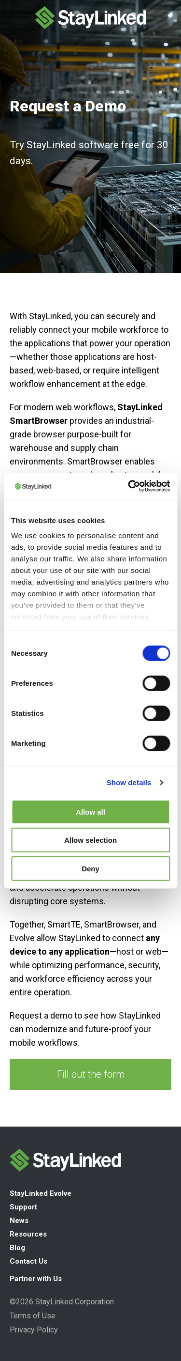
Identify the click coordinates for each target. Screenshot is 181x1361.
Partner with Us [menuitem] (36, 1278)
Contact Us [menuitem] (28, 1261)
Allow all (90, 811)
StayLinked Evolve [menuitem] (40, 1193)
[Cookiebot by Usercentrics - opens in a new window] (129, 486)
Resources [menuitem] (28, 1234)
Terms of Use (33, 1315)
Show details (129, 782)
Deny (90, 868)
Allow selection (90, 840)
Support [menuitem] (23, 1207)
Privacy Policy (34, 1329)
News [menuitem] (19, 1220)
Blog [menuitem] (17, 1247)
